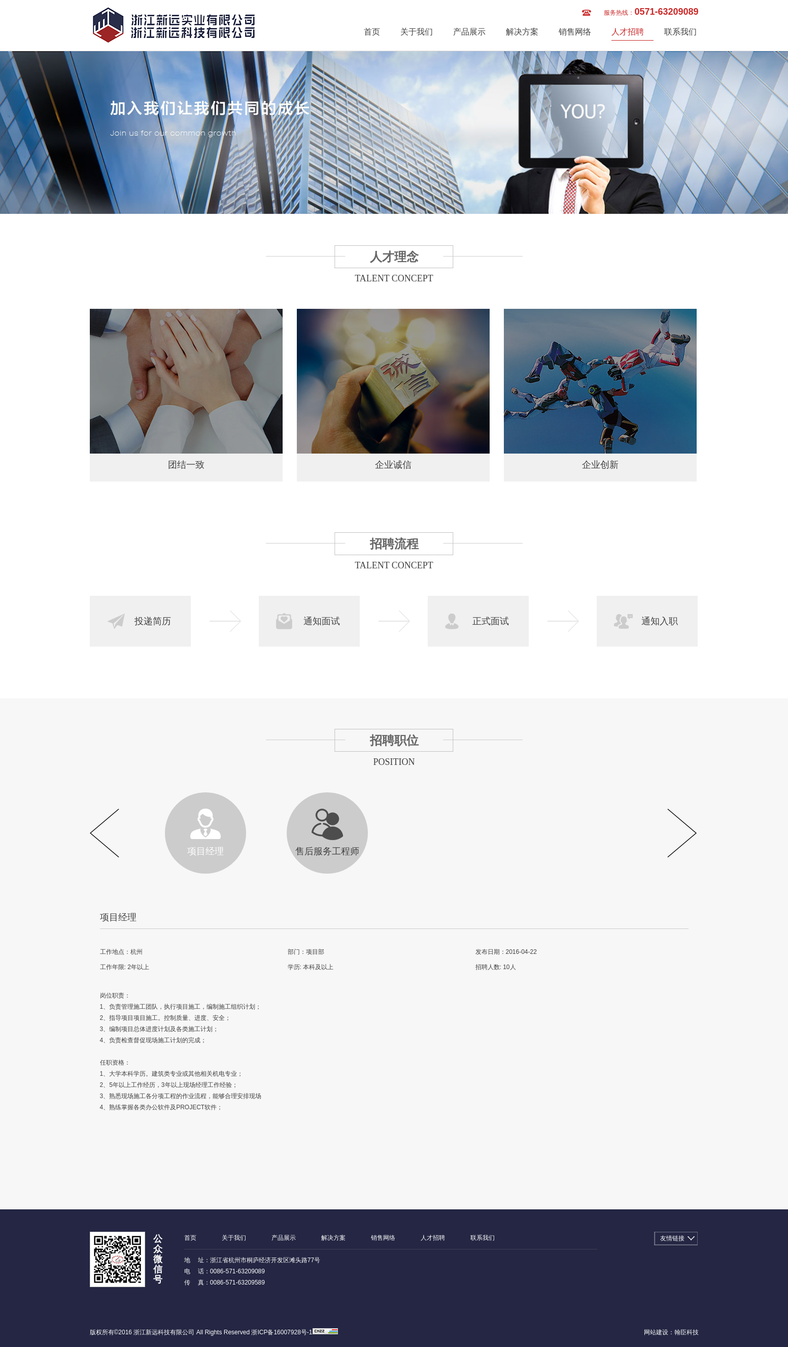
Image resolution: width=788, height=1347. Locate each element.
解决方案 (522, 31)
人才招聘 (627, 31)
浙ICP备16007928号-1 (281, 1332)
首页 (372, 31)
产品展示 (469, 31)
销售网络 (575, 31)
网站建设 (656, 1332)
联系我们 (680, 31)
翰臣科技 (686, 1332)
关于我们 (416, 31)
